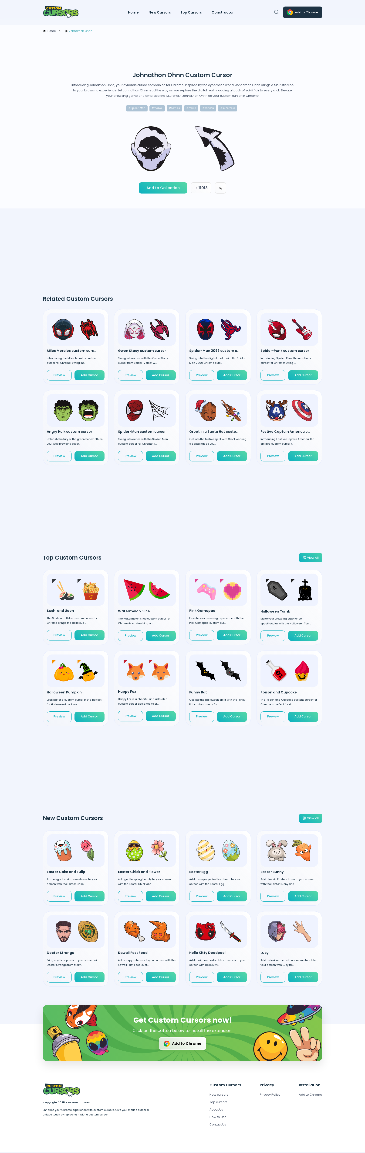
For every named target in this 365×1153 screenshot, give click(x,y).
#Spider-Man (133, 108)
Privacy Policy (270, 1095)
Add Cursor (89, 375)
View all (310, 558)
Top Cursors (191, 12)
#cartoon (210, 108)
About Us (216, 1110)
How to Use (218, 1118)
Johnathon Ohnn (78, 31)
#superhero (230, 108)
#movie (192, 108)
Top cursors (218, 1103)
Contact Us (218, 1125)
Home (133, 12)
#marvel (155, 108)
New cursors (219, 1095)
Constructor (223, 12)
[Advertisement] (182, 52)
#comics (173, 108)
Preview (59, 375)
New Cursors (160, 12)
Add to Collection (163, 188)
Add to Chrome (302, 12)
